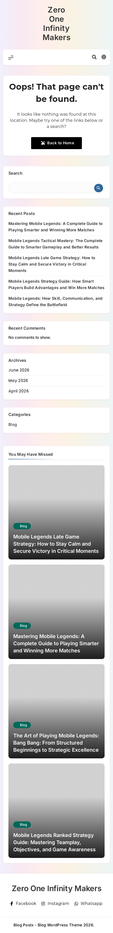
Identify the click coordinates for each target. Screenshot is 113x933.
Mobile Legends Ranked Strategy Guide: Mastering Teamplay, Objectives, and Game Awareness (54, 842)
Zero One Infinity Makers (56, 23)
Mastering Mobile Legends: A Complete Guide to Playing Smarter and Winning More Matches (56, 643)
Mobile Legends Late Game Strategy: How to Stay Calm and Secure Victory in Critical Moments (51, 264)
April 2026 (18, 391)
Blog (12, 424)
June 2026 (19, 370)
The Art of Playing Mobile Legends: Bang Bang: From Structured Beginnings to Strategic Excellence (56, 743)
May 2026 (18, 380)
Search (15, 173)
